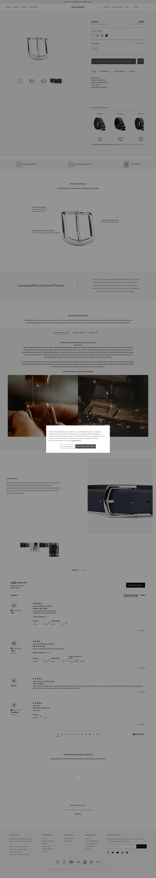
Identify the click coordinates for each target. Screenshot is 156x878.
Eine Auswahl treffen (67, 446)
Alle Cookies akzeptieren (86, 446)
